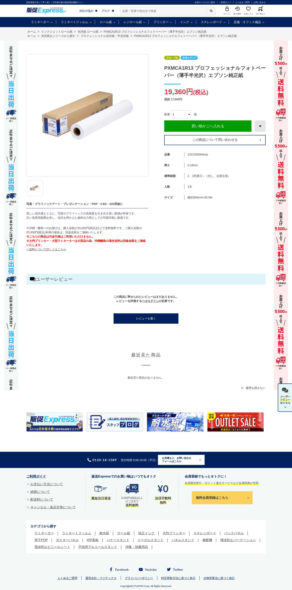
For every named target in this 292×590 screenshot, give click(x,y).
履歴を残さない (256, 388)
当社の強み (86, 10)
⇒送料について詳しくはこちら (46, 249)
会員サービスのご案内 (205, 2)
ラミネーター (40, 22)
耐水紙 (104, 533)
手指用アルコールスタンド (97, 547)
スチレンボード (211, 22)
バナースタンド (118, 540)
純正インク (146, 533)
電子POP (41, 540)
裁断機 (207, 540)
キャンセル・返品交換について (53, 507)
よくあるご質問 (242, 2)
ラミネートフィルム (74, 22)
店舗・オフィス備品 (247, 22)
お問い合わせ (259, 2)
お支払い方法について (46, 484)
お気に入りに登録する (260, 126)
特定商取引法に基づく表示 (178, 578)
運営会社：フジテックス (101, 578)
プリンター (161, 22)
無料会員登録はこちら (212, 497)
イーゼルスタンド (150, 540)
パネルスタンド (183, 540)
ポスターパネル (67, 540)
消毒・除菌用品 (136, 547)
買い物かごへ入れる (207, 126)
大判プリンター (174, 533)
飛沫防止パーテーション (238, 540)
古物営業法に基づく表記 (219, 578)
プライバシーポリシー (139, 578)
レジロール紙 (132, 22)
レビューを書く (146, 318)
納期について (40, 492)
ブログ (105, 10)
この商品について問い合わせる (215, 139)
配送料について (41, 499)
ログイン (153, 301)
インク (184, 22)
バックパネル (234, 533)
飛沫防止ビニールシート (52, 547)
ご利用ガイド (225, 2)
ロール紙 (106, 22)
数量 (167, 114)
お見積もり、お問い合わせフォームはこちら (176, 460)
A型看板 (93, 540)
